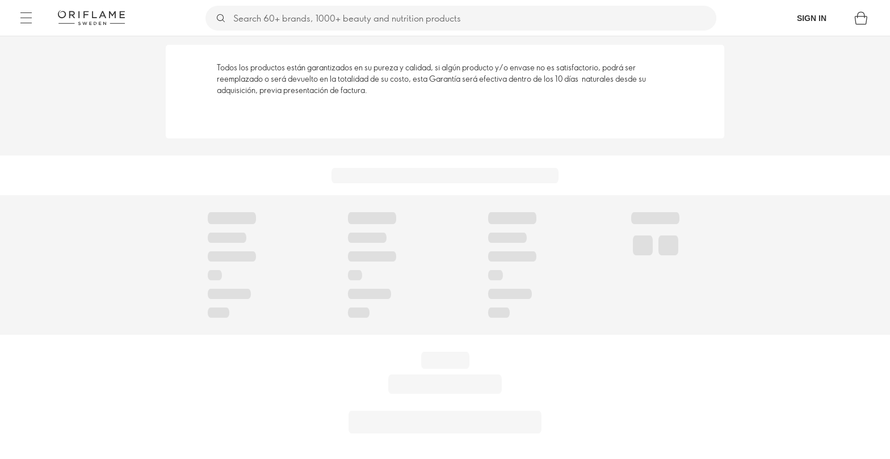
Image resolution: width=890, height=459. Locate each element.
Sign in (811, 18)
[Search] (474, 18)
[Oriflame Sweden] (91, 17)
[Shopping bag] (861, 18)
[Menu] (26, 18)
